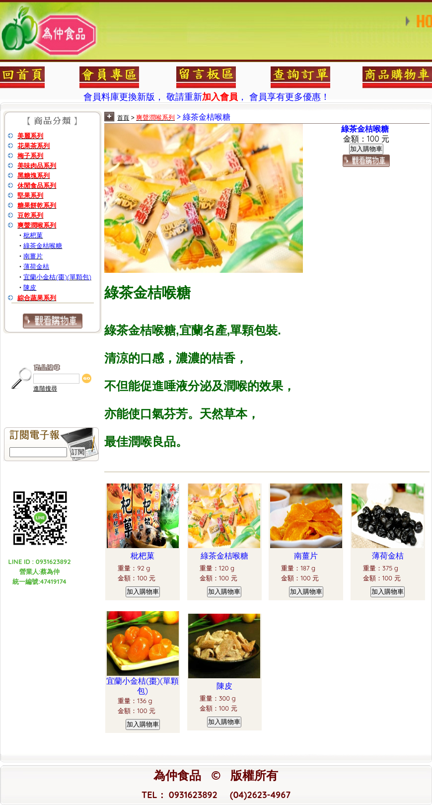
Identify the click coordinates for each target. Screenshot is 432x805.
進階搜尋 (45, 388)
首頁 (123, 117)
